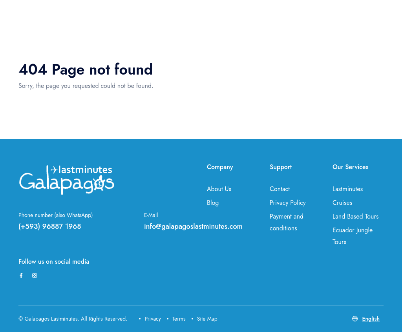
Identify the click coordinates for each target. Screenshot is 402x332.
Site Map (204, 319)
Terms (176, 319)
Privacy (150, 319)
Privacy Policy (288, 202)
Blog (213, 202)
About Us (219, 188)
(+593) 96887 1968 (49, 226)
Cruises (342, 202)
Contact (280, 188)
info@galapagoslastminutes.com (193, 226)
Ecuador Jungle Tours (353, 236)
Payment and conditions (286, 222)
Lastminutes (348, 188)
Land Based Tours (355, 216)
